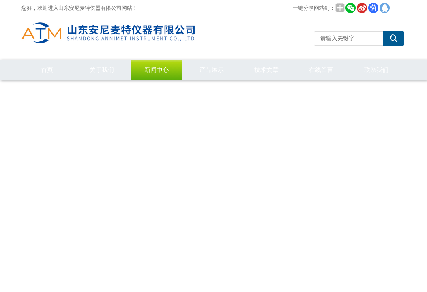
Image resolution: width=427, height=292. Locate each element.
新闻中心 (156, 69)
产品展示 (212, 69)
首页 (47, 69)
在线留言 (321, 69)
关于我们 (102, 69)
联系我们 (376, 69)
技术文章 (266, 69)
